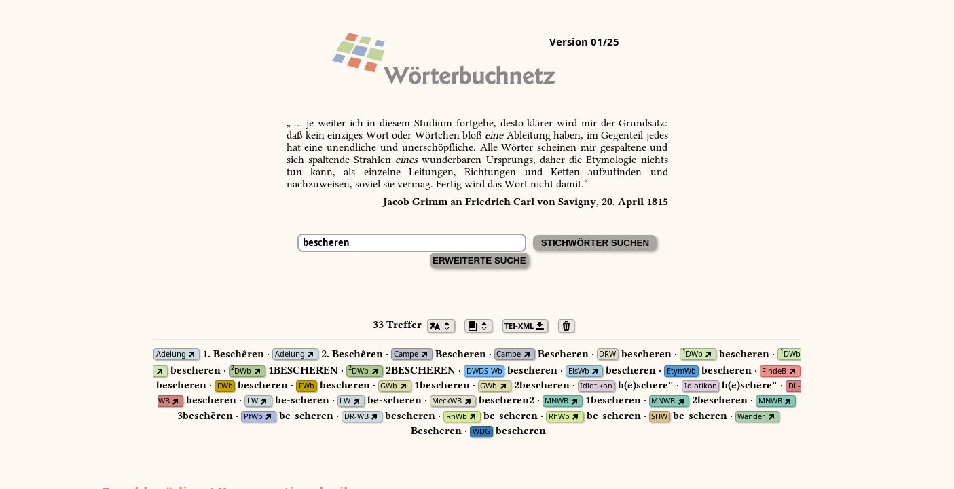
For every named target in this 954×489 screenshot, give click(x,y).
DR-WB (356, 417)
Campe (406, 354)
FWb (225, 386)
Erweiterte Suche (479, 260)
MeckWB (447, 401)
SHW (659, 417)
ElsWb (578, 371)
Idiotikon (596, 386)
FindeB (774, 371)
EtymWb (681, 371)
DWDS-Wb (484, 371)
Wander (751, 417)
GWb (388, 386)
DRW (607, 354)
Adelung (171, 354)
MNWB (556, 401)
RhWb (456, 417)
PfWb (253, 417)
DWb (692, 354)
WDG (481, 432)
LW (252, 401)
